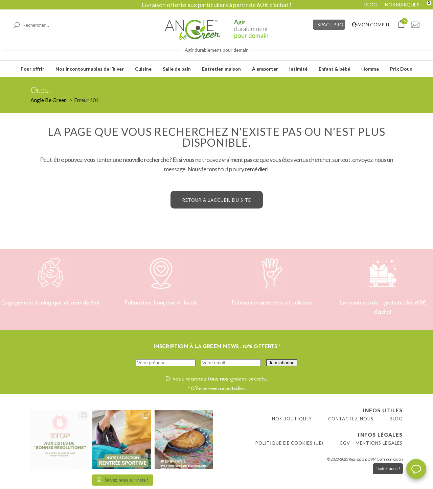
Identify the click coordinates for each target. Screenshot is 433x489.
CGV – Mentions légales (371, 443)
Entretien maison (221, 69)
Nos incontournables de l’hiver (89, 69)
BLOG (370, 4)
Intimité (298, 69)
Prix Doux (401, 69)
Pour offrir (32, 69)
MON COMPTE (371, 24)
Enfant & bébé (334, 69)
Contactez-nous (350, 418)
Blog (396, 418)
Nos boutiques (292, 418)
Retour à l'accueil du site (216, 200)
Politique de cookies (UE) (289, 443)
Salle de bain (177, 69)
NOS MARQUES (402, 4)
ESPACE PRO (329, 24)
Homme (370, 69)
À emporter (265, 69)
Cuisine (143, 69)
